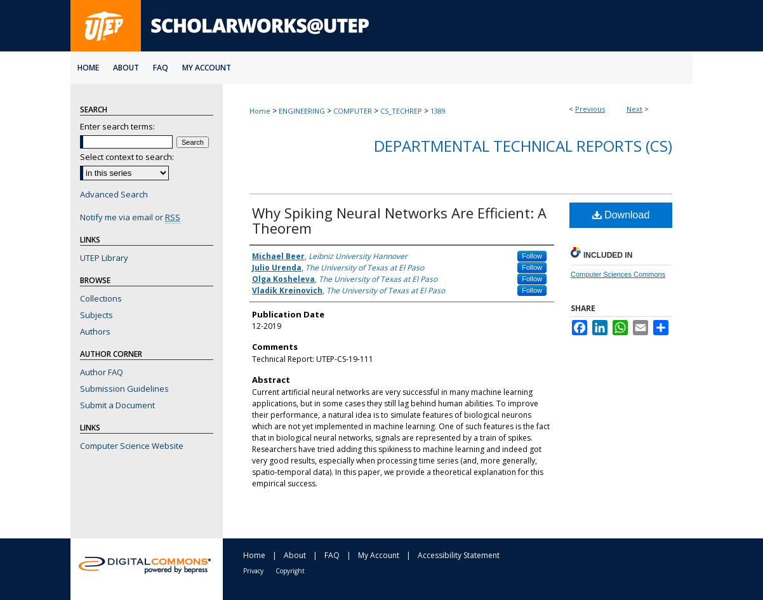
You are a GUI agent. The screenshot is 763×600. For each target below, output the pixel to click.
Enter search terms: (117, 126)
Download (621, 215)
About (295, 555)
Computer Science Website (131, 445)
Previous (590, 109)
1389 (438, 111)
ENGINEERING (302, 111)
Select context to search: (127, 157)
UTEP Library (104, 257)
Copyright (290, 570)
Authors (95, 331)
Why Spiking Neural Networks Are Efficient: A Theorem (399, 220)
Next (634, 109)
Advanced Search (114, 194)
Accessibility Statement (459, 555)
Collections (101, 298)
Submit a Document (117, 405)
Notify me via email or (130, 217)
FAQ (332, 555)
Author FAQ (101, 372)
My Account (378, 555)
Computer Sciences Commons (618, 274)
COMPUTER (352, 111)
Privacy (253, 570)
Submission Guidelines (124, 388)
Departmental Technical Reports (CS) (523, 145)
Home (259, 111)
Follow (532, 256)
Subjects (96, 315)
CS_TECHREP (401, 111)
